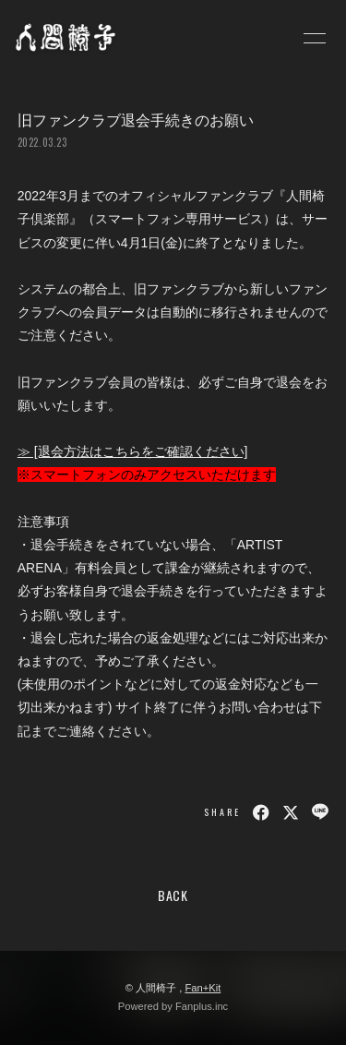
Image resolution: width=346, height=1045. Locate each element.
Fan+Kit (203, 987)
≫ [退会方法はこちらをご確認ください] (133, 451)
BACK (173, 895)
